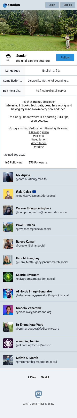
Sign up (68, 4)
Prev (32, 377)
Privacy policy (46, 403)
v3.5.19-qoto (30, 403)
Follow (65, 57)
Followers (38, 162)
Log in (52, 4)
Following (13, 162)
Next (45, 377)
